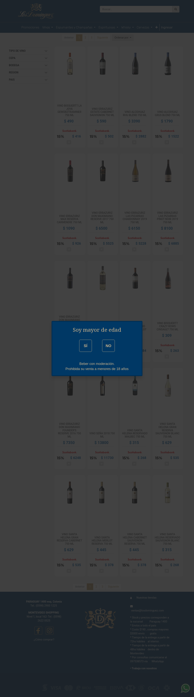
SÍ (85, 346)
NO (108, 346)
